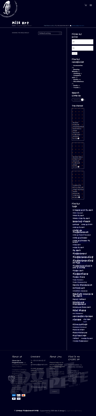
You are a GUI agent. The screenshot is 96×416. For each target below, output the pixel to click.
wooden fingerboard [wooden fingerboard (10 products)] (80, 341)
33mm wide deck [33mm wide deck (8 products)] (78, 213)
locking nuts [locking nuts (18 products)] (79, 288)
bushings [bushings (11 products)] (76, 224)
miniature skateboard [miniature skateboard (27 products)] (79, 303)
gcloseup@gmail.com (77, 25)
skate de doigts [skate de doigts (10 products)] (78, 330)
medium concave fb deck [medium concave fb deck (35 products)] (83, 295)
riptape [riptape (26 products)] (77, 319)
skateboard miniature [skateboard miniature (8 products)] (80, 327)
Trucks (76, 87)
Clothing (76, 73)
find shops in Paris (39, 387)
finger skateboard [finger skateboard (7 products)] (78, 279)
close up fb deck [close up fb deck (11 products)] (79, 227)
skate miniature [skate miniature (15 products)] (80, 333)
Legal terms (70, 411)
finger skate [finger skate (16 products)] (79, 277)
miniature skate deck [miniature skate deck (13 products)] (82, 307)
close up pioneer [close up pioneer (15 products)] (80, 238)
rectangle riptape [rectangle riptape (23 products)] (83, 316)
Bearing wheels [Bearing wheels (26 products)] (81, 221)
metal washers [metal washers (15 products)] (79, 299)
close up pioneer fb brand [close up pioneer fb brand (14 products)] (81, 241)
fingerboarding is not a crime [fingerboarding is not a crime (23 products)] (82, 267)
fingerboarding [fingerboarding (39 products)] (83, 257)
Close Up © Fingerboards (17, 361)
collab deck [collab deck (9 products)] (77, 245)
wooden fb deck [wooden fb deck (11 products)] (87, 338)
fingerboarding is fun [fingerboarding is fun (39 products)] (83, 261)
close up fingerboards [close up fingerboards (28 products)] (80, 231)
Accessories (78, 65)
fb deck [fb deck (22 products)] (77, 250)
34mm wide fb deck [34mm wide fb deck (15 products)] (81, 218)
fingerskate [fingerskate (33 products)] (80, 274)
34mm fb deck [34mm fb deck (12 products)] (78, 215)
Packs (75, 85)
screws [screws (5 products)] (85, 321)
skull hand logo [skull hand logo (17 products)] (79, 336)
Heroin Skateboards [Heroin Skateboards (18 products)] (82, 285)
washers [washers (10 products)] (76, 338)
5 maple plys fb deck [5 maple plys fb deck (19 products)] (83, 210)
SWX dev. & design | (58, 411)
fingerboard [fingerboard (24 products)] (80, 253)
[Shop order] (50, 33)
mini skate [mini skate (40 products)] (79, 310)
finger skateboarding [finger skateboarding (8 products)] (80, 282)
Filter (74, 53)
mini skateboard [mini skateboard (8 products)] (78, 313)
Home (13, 25)
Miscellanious (78, 81)
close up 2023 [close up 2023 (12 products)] (86, 224)
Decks (75, 79)
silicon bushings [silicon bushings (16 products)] (80, 325)
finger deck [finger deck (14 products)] (78, 271)
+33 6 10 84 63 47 (39, 360)
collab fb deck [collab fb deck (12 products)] (78, 247)
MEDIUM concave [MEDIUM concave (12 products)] (80, 291)
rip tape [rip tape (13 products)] (86, 319)
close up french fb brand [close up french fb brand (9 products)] (82, 235)
